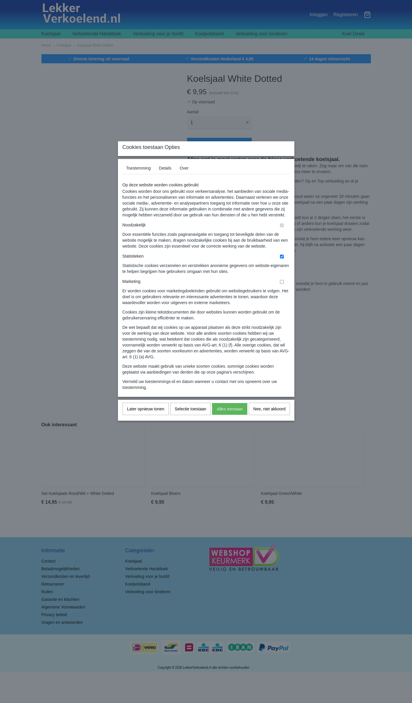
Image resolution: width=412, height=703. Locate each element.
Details (165, 179)
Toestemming (138, 179)
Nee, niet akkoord (269, 420)
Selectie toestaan (190, 420)
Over (184, 179)
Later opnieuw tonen (145, 420)
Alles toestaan (230, 420)
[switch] (282, 237)
